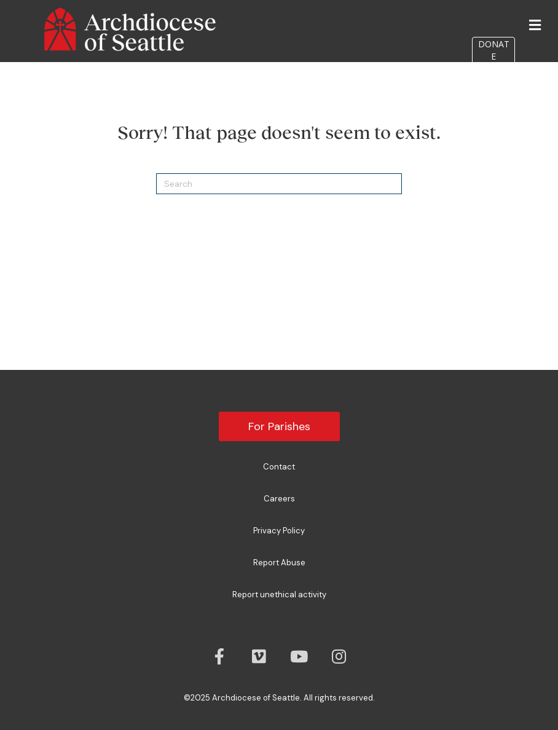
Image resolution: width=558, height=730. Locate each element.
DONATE (493, 50)
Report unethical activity (279, 594)
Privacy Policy (279, 530)
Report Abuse (279, 562)
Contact (279, 466)
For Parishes (279, 426)
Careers (279, 498)
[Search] (279, 183)
